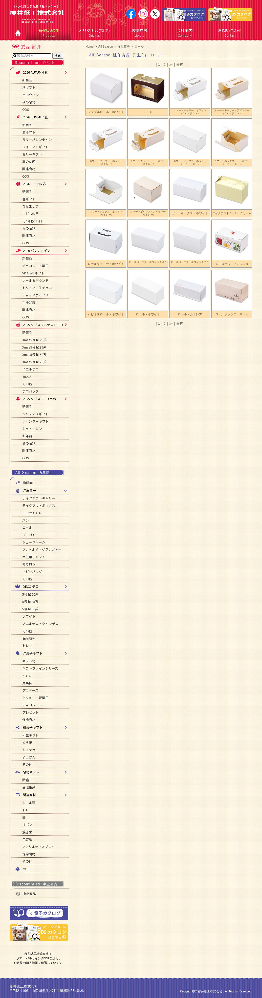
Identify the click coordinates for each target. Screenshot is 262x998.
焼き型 (27, 832)
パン (25, 520)
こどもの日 (30, 213)
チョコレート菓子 (35, 265)
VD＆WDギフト (33, 273)
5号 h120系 (30, 594)
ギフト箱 (28, 661)
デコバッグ (30, 391)
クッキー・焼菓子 (35, 697)
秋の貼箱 (28, 102)
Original (94, 32)
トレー (27, 645)
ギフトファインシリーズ (40, 668)
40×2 (26, 376)
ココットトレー (33, 512)
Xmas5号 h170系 (34, 361)
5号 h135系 (30, 601)
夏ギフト (28, 132)
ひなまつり (30, 206)
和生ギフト (30, 735)
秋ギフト (28, 87)
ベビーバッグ (32, 571)
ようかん (28, 757)
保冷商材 (28, 638)
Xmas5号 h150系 (34, 354)
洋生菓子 (124, 46)
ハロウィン (30, 94)
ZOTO (26, 675)
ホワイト (28, 616)
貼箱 (25, 779)
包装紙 (27, 839)
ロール (27, 527)
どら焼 (27, 742)
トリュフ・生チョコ (37, 287)
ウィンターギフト (35, 421)
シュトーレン (32, 428)
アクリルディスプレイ (38, 846)
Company (184, 32)
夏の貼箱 (28, 161)
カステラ (28, 749)
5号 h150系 (30, 608)
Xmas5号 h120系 (34, 339)
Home (89, 46)
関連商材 (28, 168)
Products (49, 32)
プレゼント (30, 712)
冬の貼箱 (28, 443)
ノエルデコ (30, 369)
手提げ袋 (28, 302)
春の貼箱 (28, 228)
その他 (27, 383)
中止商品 (25, 893)
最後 (179, 64)
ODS (25, 109)
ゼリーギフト (32, 154)
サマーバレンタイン (37, 139)
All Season (105, 46)
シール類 (28, 802)
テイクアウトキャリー (38, 498)
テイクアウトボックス (38, 505)
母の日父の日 (32, 221)
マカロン (28, 564)
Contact (230, 32)
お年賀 (27, 435)
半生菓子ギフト (33, 556)
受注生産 (28, 787)
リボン (27, 824)
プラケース (30, 690)
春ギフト (28, 199)
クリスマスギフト (35, 413)
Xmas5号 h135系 (34, 347)
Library (139, 32)
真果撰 (27, 683)
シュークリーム (33, 542)
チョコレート (32, 705)
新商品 (27, 80)
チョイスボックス (35, 295)
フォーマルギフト (35, 146)
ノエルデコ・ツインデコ (40, 623)
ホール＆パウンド (35, 280)
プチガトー (30, 534)
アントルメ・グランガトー (41, 549)
